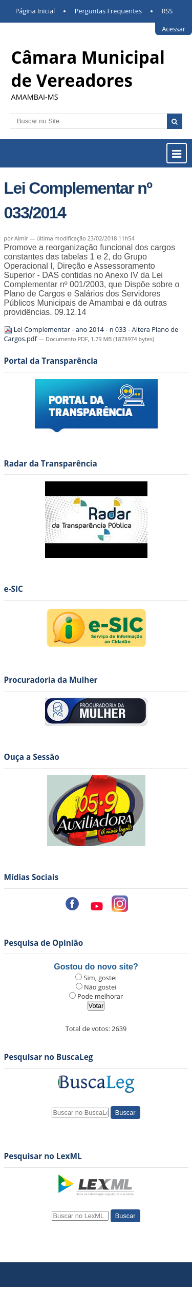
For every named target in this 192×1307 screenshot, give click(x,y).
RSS (167, 10)
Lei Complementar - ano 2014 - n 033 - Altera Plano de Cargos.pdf (91, 334)
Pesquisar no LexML (43, 1156)
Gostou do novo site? (96, 966)
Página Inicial (35, 10)
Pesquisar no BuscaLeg (48, 1057)
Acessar (173, 28)
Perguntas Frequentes (108, 10)
